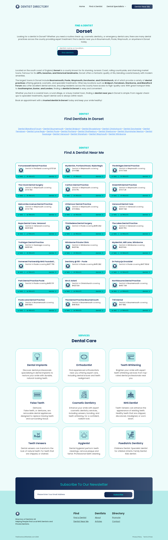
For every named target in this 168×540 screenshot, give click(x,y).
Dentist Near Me (81, 521)
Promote (116, 517)
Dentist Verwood (61, 134)
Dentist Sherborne (107, 131)
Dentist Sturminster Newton (131, 131)
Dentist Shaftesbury (87, 131)
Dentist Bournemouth (53, 128)
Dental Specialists (115, 6)
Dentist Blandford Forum (29, 128)
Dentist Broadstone (91, 128)
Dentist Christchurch (112, 128)
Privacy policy (137, 537)
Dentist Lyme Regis (36, 131)
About (98, 517)
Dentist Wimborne (117, 134)
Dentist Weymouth (98, 134)
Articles (98, 521)
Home (82, 6)
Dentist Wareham (79, 134)
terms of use (148, 537)
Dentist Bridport (72, 128)
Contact (116, 521)
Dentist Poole (53, 131)
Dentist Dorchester (132, 128)
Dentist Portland (68, 131)
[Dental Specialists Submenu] (125, 6)
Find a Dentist (95, 6)
